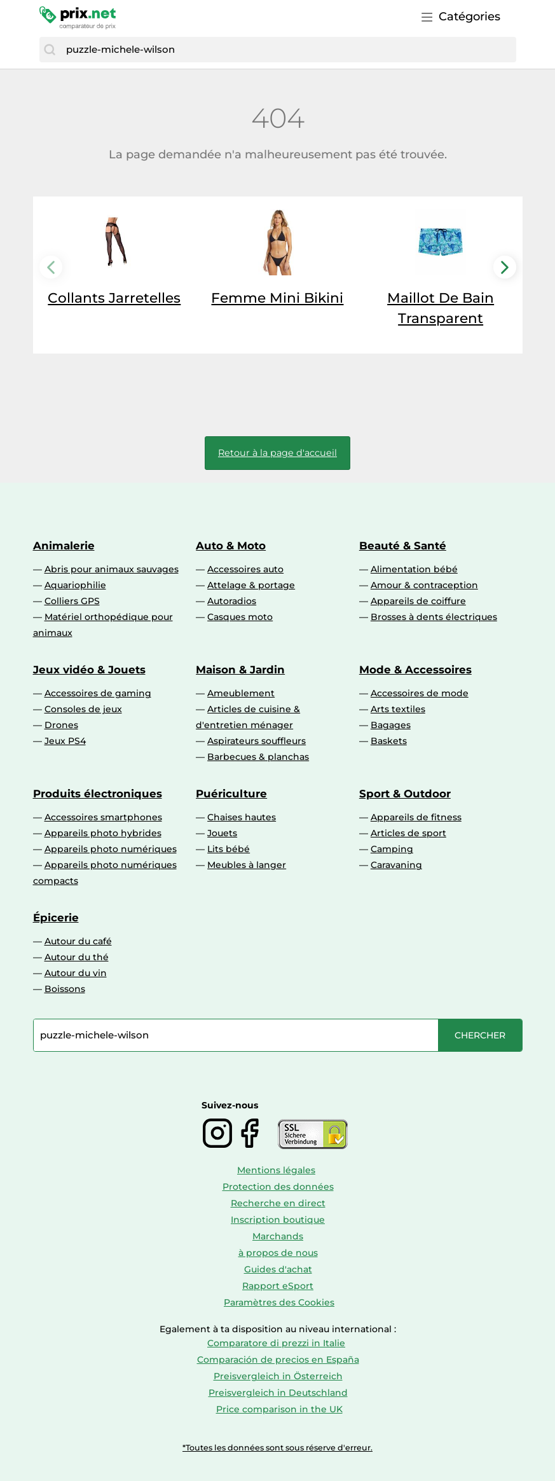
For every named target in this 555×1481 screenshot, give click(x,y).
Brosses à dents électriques (434, 617)
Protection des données (278, 1186)
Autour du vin (76, 973)
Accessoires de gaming (98, 693)
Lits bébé (228, 849)
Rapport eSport (277, 1286)
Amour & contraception (424, 585)
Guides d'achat (278, 1269)
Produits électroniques (97, 793)
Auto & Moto (231, 545)
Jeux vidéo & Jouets (89, 669)
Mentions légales (276, 1170)
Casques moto (240, 617)
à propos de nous (278, 1252)
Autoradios (231, 601)
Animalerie (64, 545)
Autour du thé (77, 957)
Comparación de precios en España (278, 1359)
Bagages (391, 725)
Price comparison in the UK (279, 1409)
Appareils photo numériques (111, 849)
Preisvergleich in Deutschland (278, 1392)
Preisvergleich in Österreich (278, 1376)
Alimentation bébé (414, 569)
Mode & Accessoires (415, 669)
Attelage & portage (251, 585)
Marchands (277, 1236)
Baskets (389, 741)
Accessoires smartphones (103, 817)
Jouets (222, 833)
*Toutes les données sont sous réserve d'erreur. (277, 1447)
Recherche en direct (278, 1203)
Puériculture (231, 793)
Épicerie (56, 917)
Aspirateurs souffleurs (256, 741)
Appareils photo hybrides (103, 833)
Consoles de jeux (83, 709)
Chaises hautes (241, 817)
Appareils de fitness (416, 817)
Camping (392, 849)
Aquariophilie (75, 585)
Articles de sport (408, 833)
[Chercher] (49, 49)
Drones (61, 725)
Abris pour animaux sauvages (112, 569)
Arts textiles (398, 709)
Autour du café (78, 941)
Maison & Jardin (240, 669)
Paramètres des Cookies (279, 1302)
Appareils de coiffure (418, 601)
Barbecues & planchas (258, 756)
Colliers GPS (72, 601)
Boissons (65, 989)
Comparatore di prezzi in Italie (276, 1343)
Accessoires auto (245, 569)
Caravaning (396, 865)
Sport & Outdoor (405, 793)
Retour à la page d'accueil (277, 452)
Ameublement (241, 693)
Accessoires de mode (420, 693)
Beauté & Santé (402, 545)
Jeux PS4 (65, 741)
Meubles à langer (246, 865)
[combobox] (288, 49)
